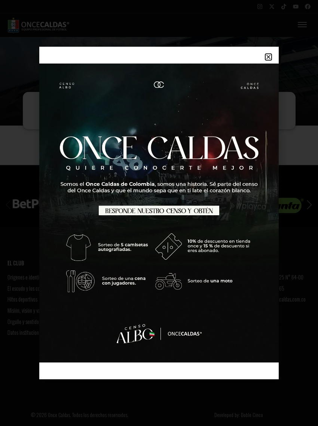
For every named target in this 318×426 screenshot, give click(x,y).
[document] (159, 213)
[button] (268, 57)
